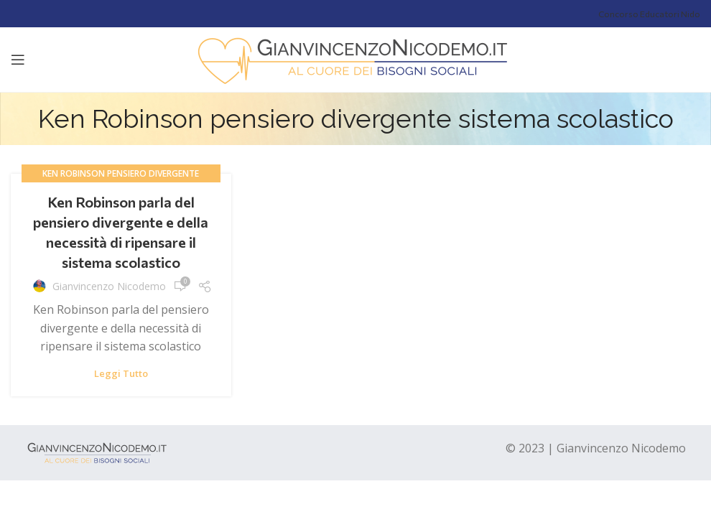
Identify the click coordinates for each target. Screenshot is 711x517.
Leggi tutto (121, 373)
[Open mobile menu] (18, 59)
